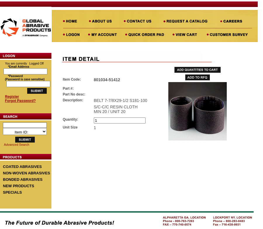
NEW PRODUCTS (18, 186)
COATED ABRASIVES (22, 166)
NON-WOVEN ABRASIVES (26, 173)
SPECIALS (12, 192)
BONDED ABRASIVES (22, 179)
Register (12, 97)
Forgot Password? (20, 101)
